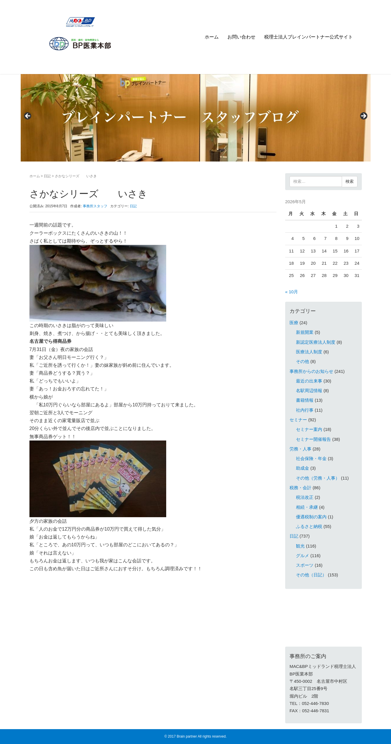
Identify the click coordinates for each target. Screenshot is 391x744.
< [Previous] (28, 116)
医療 (294, 322)
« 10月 (291, 291)
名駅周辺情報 (309, 390)
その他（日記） (311, 575)
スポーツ (304, 565)
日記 (47, 176)
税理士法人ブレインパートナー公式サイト (308, 36)
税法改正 (304, 497)
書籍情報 (304, 400)
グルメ (302, 555)
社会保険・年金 (311, 458)
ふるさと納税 (309, 526)
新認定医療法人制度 (315, 342)
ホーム (212, 36)
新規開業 (304, 332)
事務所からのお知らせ (311, 371)
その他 (302, 361)
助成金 (302, 468)
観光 (300, 546)
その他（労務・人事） (318, 478)
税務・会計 (300, 487)
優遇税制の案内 (311, 517)
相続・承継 (307, 507)
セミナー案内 (309, 429)
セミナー (298, 419)
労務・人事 (300, 449)
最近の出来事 (309, 381)
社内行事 (304, 410)
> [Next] (363, 116)
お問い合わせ (241, 36)
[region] (196, 118)
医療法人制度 (309, 352)
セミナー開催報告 (313, 439)
